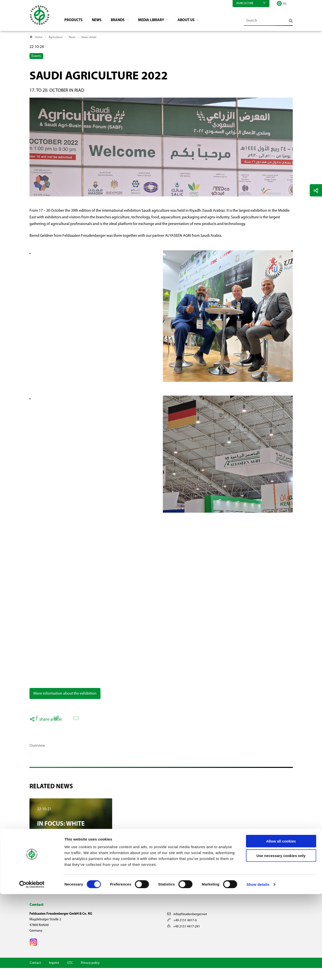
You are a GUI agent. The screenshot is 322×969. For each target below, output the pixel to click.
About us (193, 21)
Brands (122, 21)
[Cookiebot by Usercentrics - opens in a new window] (31, 959)
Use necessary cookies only (281, 930)
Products (75, 21)
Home (38, 38)
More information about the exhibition (65, 695)
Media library (156, 21)
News (99, 21)
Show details (258, 959)
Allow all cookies (281, 916)
